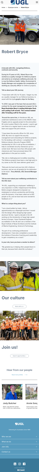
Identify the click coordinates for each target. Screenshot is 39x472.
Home (3, 7)
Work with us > (19, 306)
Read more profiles (17, 375)
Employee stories (13, 7)
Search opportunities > (19, 356)
